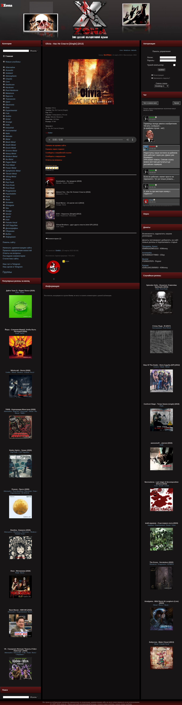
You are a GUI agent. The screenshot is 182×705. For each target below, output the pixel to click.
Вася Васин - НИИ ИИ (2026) (20, 610)
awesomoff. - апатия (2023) (161, 443)
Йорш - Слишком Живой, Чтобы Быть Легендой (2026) (20, 330)
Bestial (145, 259)
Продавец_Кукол (149, 246)
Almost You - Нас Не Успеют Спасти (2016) (73, 192)
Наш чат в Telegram (11, 264)
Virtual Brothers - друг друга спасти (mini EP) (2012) (77, 225)
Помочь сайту (9, 242)
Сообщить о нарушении (55, 156)
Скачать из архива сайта (56, 145)
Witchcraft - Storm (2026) (20, 370)
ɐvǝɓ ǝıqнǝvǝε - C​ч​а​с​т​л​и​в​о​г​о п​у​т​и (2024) (161, 523)
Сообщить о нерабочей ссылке (58, 153)
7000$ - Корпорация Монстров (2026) (20, 409)
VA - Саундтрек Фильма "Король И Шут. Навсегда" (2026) (20, 650)
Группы (7, 272)
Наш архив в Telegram (12, 267)
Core (121, 50)
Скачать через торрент (55, 149)
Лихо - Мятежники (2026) (20, 571)
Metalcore (127, 50)
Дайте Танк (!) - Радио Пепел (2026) (20, 290)
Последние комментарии (14, 256)
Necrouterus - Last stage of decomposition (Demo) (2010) (162, 483)
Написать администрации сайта (17, 248)
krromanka (147, 253)
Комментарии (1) (53, 238)
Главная (9, 56)
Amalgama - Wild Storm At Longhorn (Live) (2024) (162, 602)
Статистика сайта (11, 259)
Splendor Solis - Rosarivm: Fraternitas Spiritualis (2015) (161, 286)
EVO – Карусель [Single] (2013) (68, 214)
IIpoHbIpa (107, 55)
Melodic (133, 50)
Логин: (150, 57)
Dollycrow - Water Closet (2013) (161, 642)
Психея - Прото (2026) (20, 489)
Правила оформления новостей (17, 250)
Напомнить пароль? (161, 78)
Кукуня (145, 265)
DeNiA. (58, 250)
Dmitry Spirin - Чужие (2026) (20, 450)
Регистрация (158, 75)
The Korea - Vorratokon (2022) (161, 562)
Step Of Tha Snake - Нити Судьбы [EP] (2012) (161, 365)
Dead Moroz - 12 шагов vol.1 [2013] (70, 203)
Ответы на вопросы (12, 253)
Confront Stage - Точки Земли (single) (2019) (161, 404)
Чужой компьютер (155, 65)
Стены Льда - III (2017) (161, 326)
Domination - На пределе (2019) (69, 181)
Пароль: (151, 60)
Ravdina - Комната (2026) (20, 530)
